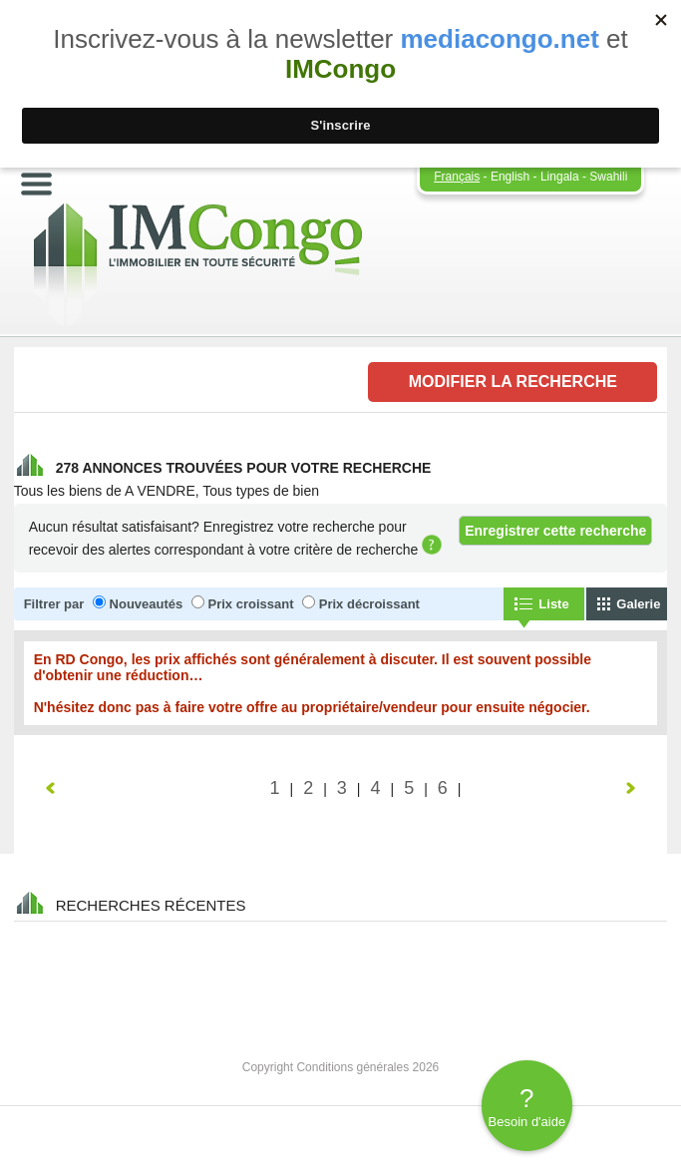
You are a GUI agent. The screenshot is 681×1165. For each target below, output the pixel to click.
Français (457, 177)
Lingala (559, 177)
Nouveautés (146, 603)
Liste (553, 603)
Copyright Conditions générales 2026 (340, 1067)
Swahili (608, 177)
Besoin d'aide (527, 1106)
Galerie (638, 603)
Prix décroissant (369, 603)
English (510, 177)
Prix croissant (251, 603)
